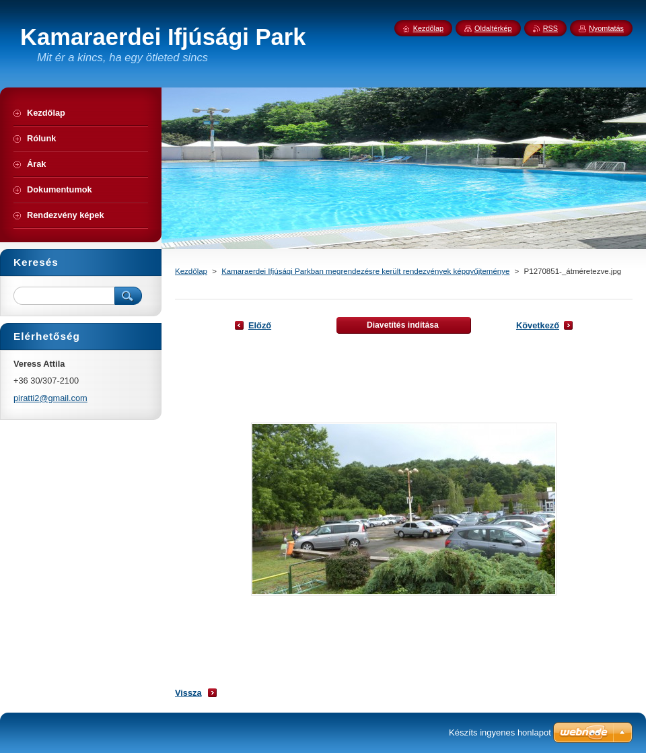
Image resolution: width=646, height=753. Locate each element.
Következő (537, 325)
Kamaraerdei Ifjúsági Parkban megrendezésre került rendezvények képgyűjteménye (365, 271)
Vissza (188, 693)
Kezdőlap (191, 271)
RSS (550, 28)
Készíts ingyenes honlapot (500, 732)
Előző (259, 325)
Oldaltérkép (493, 28)
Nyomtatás (606, 28)
